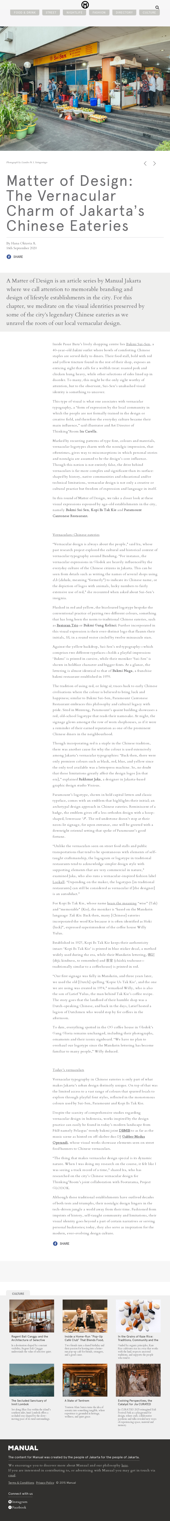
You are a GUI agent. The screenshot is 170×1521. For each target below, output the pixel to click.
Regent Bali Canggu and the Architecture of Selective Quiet (29, 1339)
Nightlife (75, 16)
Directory (124, 16)
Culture (149, 16)
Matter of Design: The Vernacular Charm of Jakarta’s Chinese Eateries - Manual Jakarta (85, 6)
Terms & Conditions (21, 1482)
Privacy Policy (45, 1482)
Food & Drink (25, 16)
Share (18, 257)
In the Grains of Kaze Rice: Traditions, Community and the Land (138, 1339)
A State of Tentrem (77, 1400)
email (12, 1474)
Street (51, 16)
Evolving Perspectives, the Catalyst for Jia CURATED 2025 (135, 1403)
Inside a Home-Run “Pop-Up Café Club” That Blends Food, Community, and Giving (84, 1339)
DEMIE (124, 1130)
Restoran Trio (67, 625)
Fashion (99, 16)
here (125, 1464)
